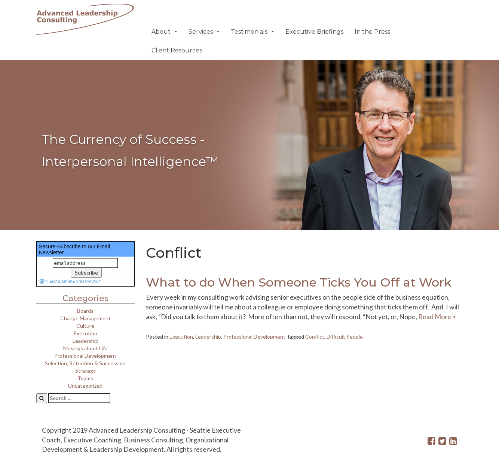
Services (205, 33)
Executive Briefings (314, 31)
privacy (92, 281)
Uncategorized (85, 385)
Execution (85, 333)
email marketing (67, 281)
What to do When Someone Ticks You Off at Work (298, 282)
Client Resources (176, 50)
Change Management (85, 318)
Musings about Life (85, 348)
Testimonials (253, 33)
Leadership (85, 341)
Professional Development (85, 355)
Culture (85, 326)
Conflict (314, 336)
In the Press (372, 31)
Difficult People (345, 336)
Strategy (85, 370)
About (165, 33)
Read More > (436, 316)
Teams (85, 378)
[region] (249, 145)
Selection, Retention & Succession (85, 363)
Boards (85, 311)
